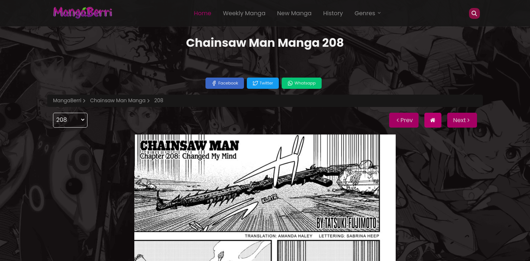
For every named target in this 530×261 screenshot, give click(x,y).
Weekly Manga (244, 13)
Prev (404, 120)
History (333, 13)
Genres (368, 13)
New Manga (294, 13)
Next (462, 120)
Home (202, 13)
